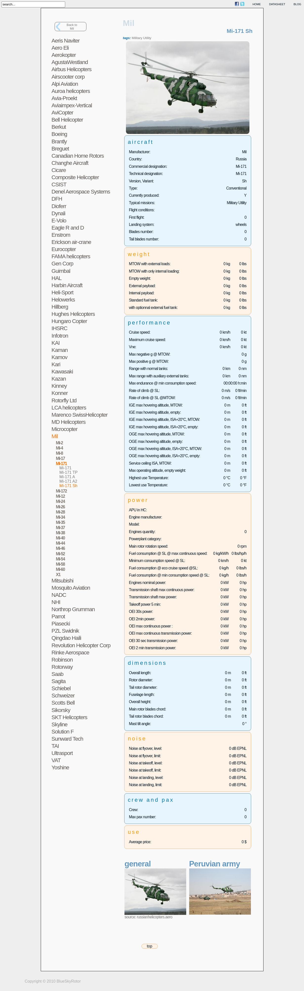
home (257, 4)
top (149, 946)
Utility (147, 38)
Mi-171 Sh (69, 486)
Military (137, 38)
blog (297, 4)
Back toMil (72, 26)
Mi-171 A (67, 477)
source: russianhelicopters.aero (148, 917)
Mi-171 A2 (68, 481)
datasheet (277, 4)
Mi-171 (66, 468)
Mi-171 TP (69, 472)
